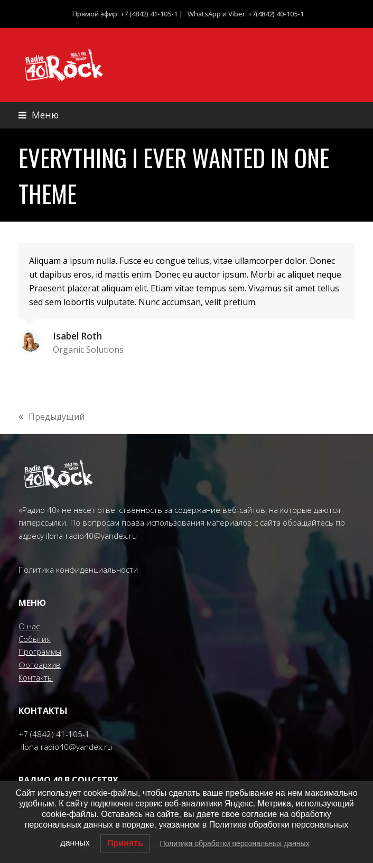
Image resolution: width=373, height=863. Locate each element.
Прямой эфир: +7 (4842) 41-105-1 (125, 14)
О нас (29, 626)
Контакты (35, 677)
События (34, 639)
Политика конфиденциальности (78, 569)
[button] (38, 115)
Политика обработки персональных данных (234, 843)
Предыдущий (51, 417)
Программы (39, 651)
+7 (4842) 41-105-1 (54, 734)
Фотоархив (39, 664)
